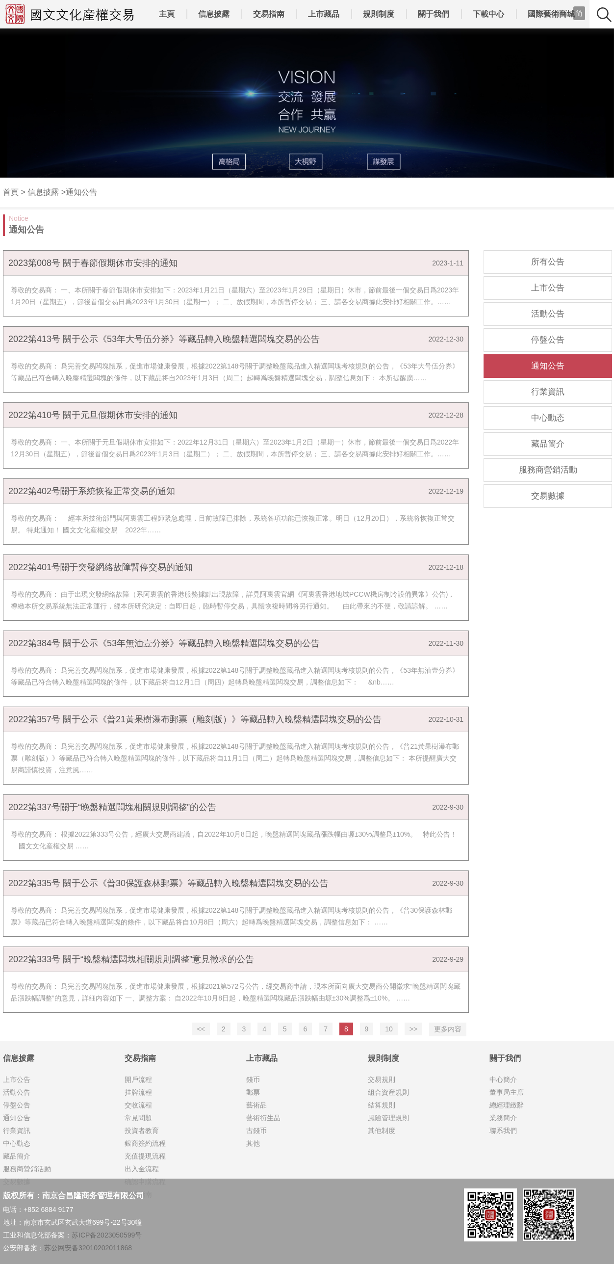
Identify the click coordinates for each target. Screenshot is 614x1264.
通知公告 (81, 192)
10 (389, 1029)
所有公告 (547, 261)
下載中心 (488, 14)
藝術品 (256, 1105)
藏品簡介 (547, 443)
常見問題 (138, 1118)
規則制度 (378, 14)
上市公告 (547, 287)
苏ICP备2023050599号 (107, 1235)
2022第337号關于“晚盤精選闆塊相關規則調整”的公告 (112, 807)
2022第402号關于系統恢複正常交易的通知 (91, 491)
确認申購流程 (145, 1181)
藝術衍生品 (263, 1118)
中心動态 (547, 417)
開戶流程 (138, 1079)
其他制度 (381, 1130)
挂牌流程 (138, 1092)
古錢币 (256, 1130)
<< (201, 1029)
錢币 (253, 1079)
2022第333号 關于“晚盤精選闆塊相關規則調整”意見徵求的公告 (131, 959)
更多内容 (447, 1029)
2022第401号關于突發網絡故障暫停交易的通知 (100, 567)
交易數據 (547, 495)
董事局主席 (506, 1092)
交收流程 (138, 1105)
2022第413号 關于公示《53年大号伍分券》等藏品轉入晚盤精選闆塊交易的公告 (164, 339)
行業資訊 (547, 391)
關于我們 (433, 14)
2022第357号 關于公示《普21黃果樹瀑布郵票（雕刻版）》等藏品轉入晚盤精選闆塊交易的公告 (195, 719)
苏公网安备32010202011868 (88, 1248)
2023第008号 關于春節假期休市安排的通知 (93, 263)
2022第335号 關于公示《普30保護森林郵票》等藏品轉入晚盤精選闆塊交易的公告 (168, 883)
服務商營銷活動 (548, 469)
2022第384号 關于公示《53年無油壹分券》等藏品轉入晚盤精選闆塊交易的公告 (164, 643)
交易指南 (268, 14)
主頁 (167, 14)
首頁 (11, 192)
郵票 (253, 1092)
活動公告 (547, 313)
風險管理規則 (388, 1118)
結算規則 (381, 1105)
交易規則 (381, 1079)
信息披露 (214, 14)
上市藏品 (323, 14)
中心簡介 (503, 1079)
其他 (253, 1143)
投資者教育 (142, 1130)
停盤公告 (547, 339)
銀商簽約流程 (145, 1143)
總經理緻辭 (506, 1105)
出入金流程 (142, 1169)
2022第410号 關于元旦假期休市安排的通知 (93, 415)
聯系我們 (503, 1130)
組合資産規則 (388, 1092)
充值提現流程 (145, 1156)
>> (413, 1029)
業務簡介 (503, 1118)
